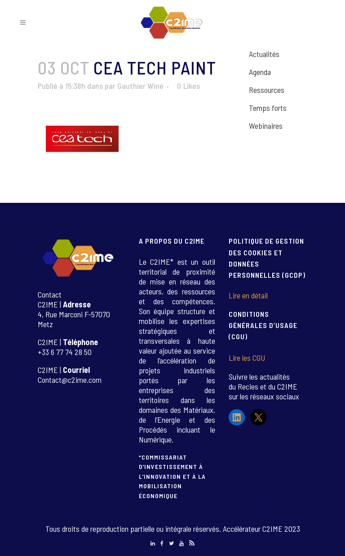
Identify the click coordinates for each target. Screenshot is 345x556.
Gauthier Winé (140, 86)
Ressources (266, 90)
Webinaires (266, 126)
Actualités (264, 54)
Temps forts (268, 108)
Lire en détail (248, 295)
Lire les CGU (247, 358)
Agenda (260, 72)
